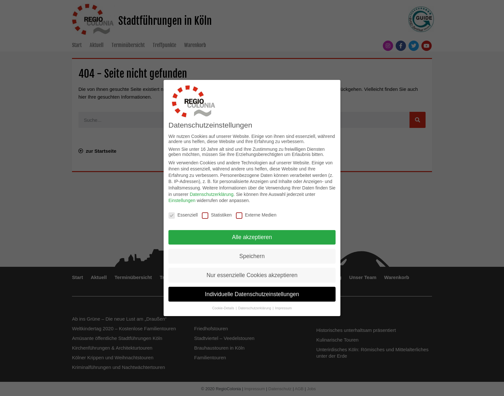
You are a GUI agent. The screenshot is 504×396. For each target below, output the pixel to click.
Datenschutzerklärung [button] (255, 307)
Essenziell (183, 214)
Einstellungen (181, 199)
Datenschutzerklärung (211, 193)
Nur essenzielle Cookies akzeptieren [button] (251, 274)
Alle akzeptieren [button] (252, 236)
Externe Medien (256, 214)
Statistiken (217, 214)
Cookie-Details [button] (223, 307)
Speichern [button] (252, 255)
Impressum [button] (283, 307)
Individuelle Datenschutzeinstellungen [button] (252, 293)
